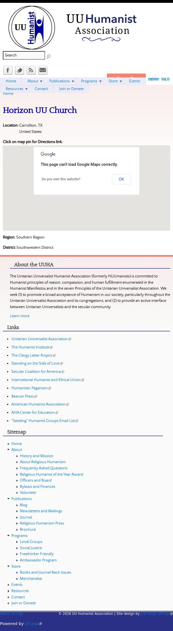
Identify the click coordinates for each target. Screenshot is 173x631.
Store (113, 81)
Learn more (19, 316)
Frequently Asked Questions (43, 468)
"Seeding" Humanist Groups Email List (44, 421)
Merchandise (31, 578)
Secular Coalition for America (37, 371)
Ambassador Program (38, 560)
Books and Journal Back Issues (45, 572)
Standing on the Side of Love (37, 363)
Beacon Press (24, 396)
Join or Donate (71, 89)
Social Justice (31, 548)
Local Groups (31, 542)
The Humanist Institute (32, 347)
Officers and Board (36, 480)
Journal (26, 517)
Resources (14, 89)
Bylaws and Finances (37, 486)
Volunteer (28, 492)
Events (134, 81)
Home (8, 93)
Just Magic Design (157, 614)
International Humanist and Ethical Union (47, 380)
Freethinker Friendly (37, 554)
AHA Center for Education (34, 412)
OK (121, 179)
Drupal (33, 623)
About (33, 81)
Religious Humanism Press (42, 523)
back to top (11, 613)
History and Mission (36, 456)
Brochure (28, 529)
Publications (59, 81)
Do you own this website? (61, 179)
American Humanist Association (40, 404)
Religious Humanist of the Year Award (51, 474)
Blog (23, 505)
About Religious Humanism (43, 462)
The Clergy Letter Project (33, 355)
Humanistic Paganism (31, 388)
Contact (41, 89)
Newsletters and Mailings (41, 511)
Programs (89, 81)
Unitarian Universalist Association (41, 339)
